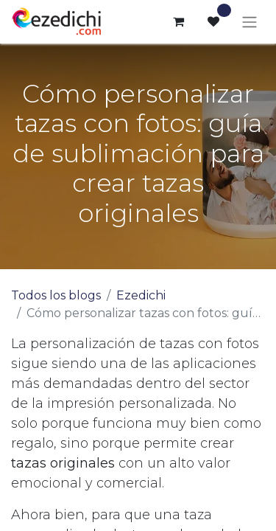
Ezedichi (141, 295)
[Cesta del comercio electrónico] (178, 21)
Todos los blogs (56, 295)
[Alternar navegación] (249, 22)
